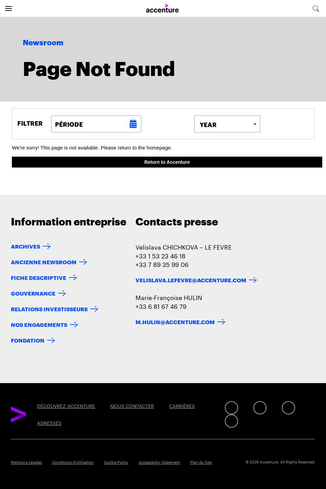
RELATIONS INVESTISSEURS (49, 309)
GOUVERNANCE (33, 293)
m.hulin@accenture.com (175, 322)
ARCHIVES (25, 246)
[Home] (162, 8)
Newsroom (43, 43)
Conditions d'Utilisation (73, 462)
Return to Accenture (167, 162)
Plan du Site (201, 462)
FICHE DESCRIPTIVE (38, 277)
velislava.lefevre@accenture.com (190, 280)
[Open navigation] (8, 8)
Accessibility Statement (159, 462)
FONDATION (27, 340)
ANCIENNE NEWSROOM (43, 262)
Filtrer (30, 123)
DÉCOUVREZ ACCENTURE (66, 406)
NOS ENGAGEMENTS (39, 324)
